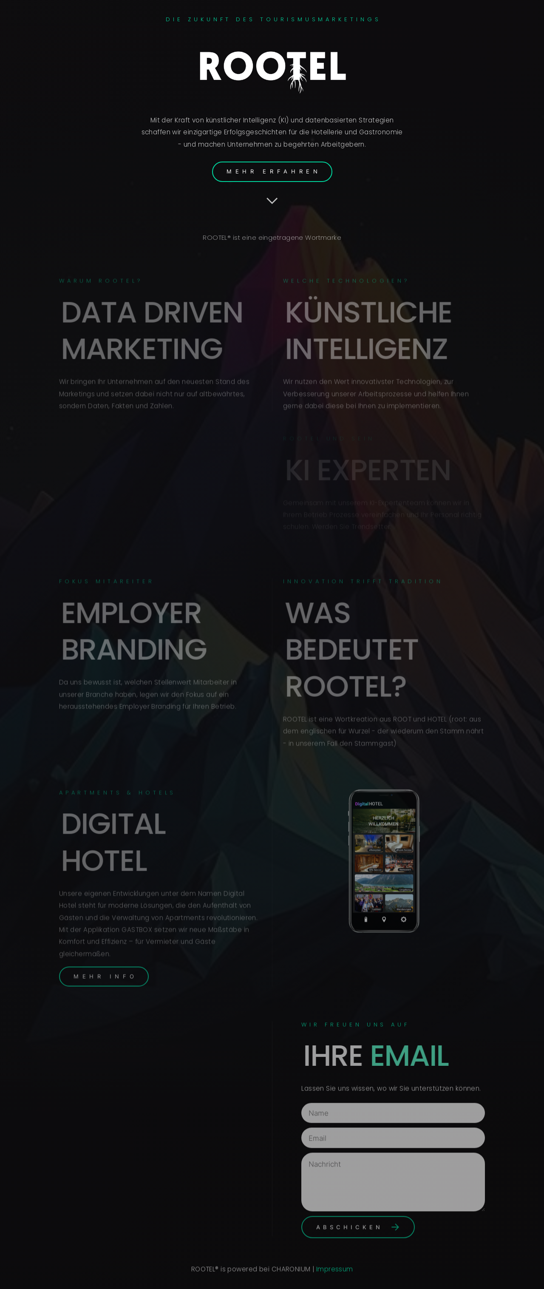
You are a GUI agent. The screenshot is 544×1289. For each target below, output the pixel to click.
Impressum (334, 1270)
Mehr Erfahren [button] (274, 171)
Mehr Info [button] (106, 972)
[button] (272, 200)
